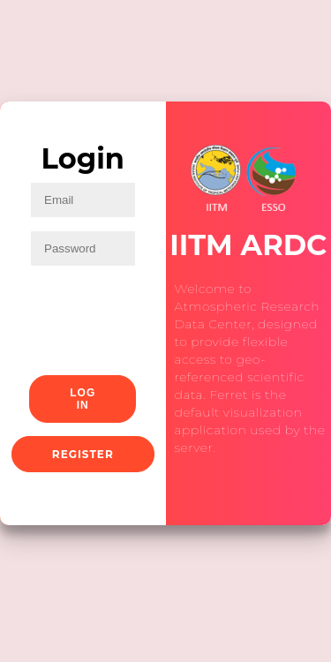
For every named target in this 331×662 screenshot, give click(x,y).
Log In (82, 399)
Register (83, 454)
